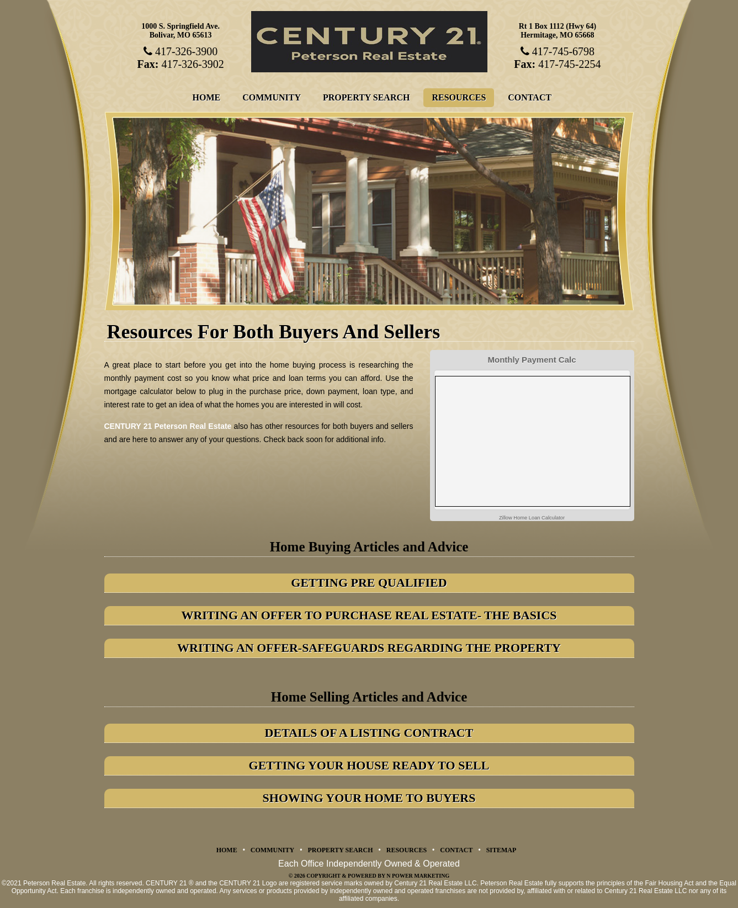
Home (207, 97)
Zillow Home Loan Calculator (532, 518)
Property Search (366, 97)
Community (271, 97)
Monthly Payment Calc (531, 359)
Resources (459, 97)
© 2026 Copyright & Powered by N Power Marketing (369, 876)
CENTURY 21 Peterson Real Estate (168, 426)
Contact (529, 97)
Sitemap (501, 850)
